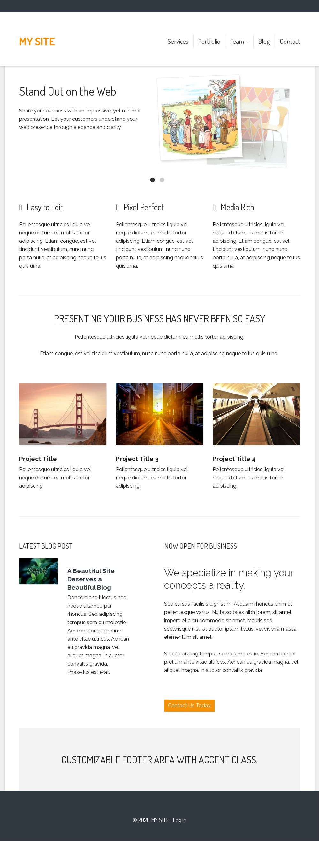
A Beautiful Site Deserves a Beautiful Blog (91, 579)
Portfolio (209, 41)
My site (37, 41)
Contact (290, 41)
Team (239, 41)
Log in (179, 819)
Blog (264, 41)
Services (178, 41)
